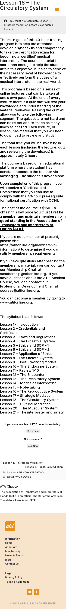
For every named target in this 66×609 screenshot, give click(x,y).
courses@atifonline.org (19, 290)
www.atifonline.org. (16, 302)
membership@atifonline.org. (23, 274)
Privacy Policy (13, 577)
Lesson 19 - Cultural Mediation (45, 466)
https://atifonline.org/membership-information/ (28, 247)
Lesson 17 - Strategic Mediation (21, 462)
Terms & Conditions (17, 581)
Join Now (33, 446)
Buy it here (33, 431)
